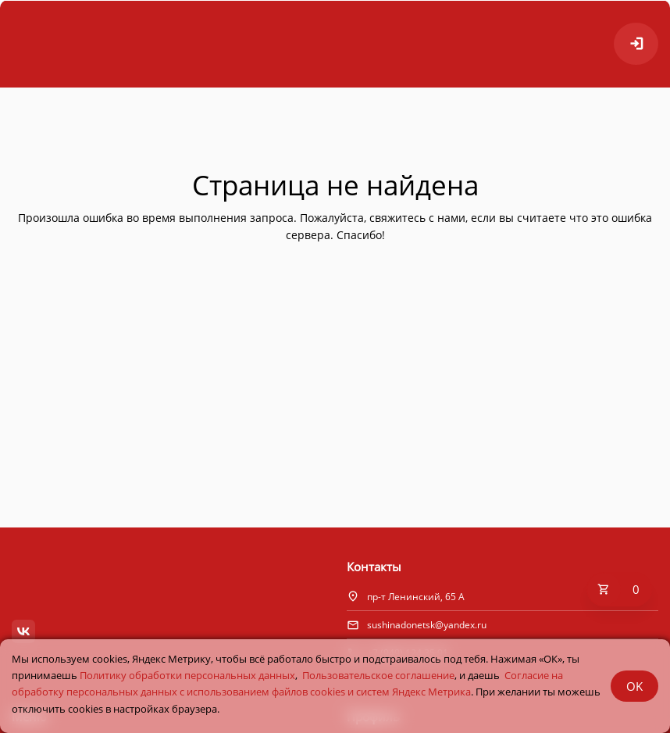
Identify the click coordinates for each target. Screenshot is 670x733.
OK (634, 686)
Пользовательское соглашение (378, 675)
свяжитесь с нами (417, 217)
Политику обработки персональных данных (187, 675)
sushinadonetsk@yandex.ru (426, 624)
